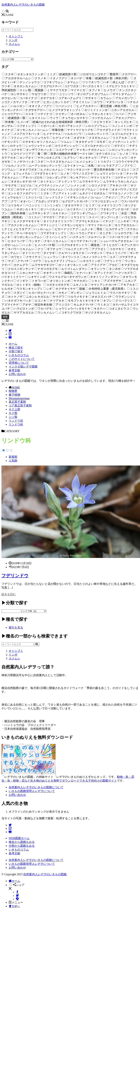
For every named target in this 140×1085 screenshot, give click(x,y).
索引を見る (16, 627)
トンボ (13, 40)
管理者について (19, 362)
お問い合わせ (17, 374)
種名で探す (16, 347)
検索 (5, 316)
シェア (19, 884)
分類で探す (16, 351)
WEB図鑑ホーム (19, 838)
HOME (16, 387)
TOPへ (14, 906)
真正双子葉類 (17, 401)
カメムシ (14, 43)
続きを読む (8, 594)
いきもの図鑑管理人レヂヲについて (32, 791)
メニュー (16, 902)
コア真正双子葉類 (20, 405)
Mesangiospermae (19, 398)
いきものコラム (19, 355)
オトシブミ (16, 36)
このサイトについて (22, 358)
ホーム (13, 343)
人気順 (13, 460)
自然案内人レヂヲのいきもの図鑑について (36, 787)
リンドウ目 (16, 420)
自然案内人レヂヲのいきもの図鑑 (23, 4)
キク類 (13, 413)
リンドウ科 (16, 424)
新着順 (13, 456)
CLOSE (7, 14)
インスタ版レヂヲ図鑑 (23, 366)
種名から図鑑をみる (22, 841)
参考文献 (14, 370)
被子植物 (14, 394)
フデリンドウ (15, 575)
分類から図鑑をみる (22, 845)
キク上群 (14, 409)
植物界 (13, 390)
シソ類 (13, 416)
